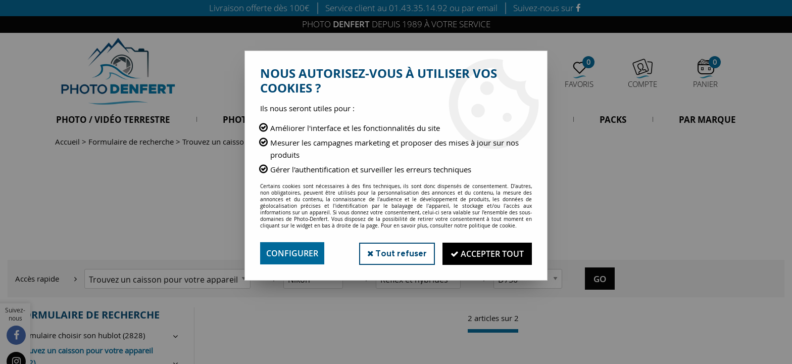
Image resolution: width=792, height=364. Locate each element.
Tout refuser (395, 253)
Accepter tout (486, 253)
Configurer (292, 253)
